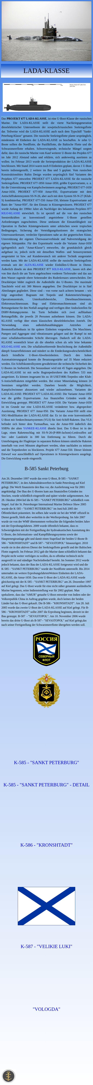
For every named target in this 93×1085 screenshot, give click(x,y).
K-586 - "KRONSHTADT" (46, 845)
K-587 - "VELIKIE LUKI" (46, 946)
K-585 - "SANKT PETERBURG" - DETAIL (47, 784)
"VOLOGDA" (46, 1009)
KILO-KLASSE (10, 213)
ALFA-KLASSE (33, 264)
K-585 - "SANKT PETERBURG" (46, 762)
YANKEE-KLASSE (34, 428)
